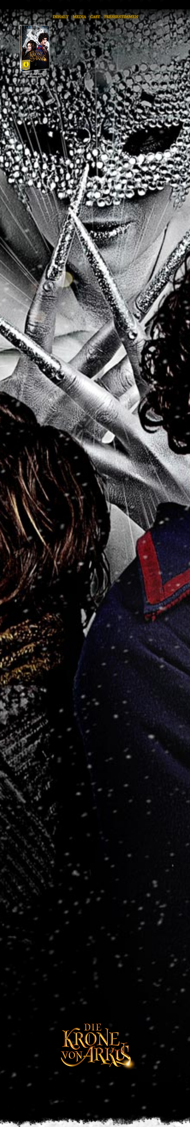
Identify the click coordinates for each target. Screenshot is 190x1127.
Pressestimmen (121, 17)
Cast (95, 17)
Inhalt (60, 17)
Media (79, 17)
